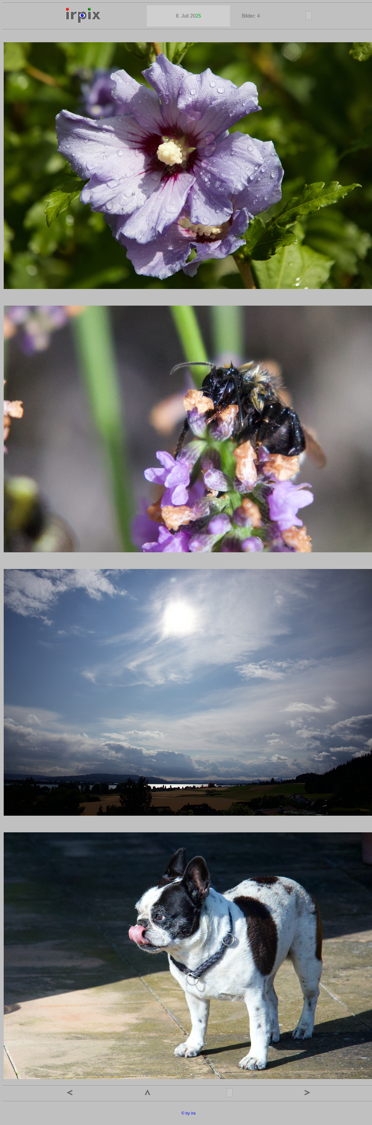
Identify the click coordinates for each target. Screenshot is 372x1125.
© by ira (188, 1113)
